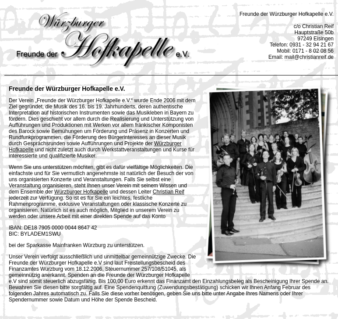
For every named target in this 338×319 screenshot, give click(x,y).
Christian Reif (168, 192)
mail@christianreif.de (309, 57)
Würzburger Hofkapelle (81, 192)
